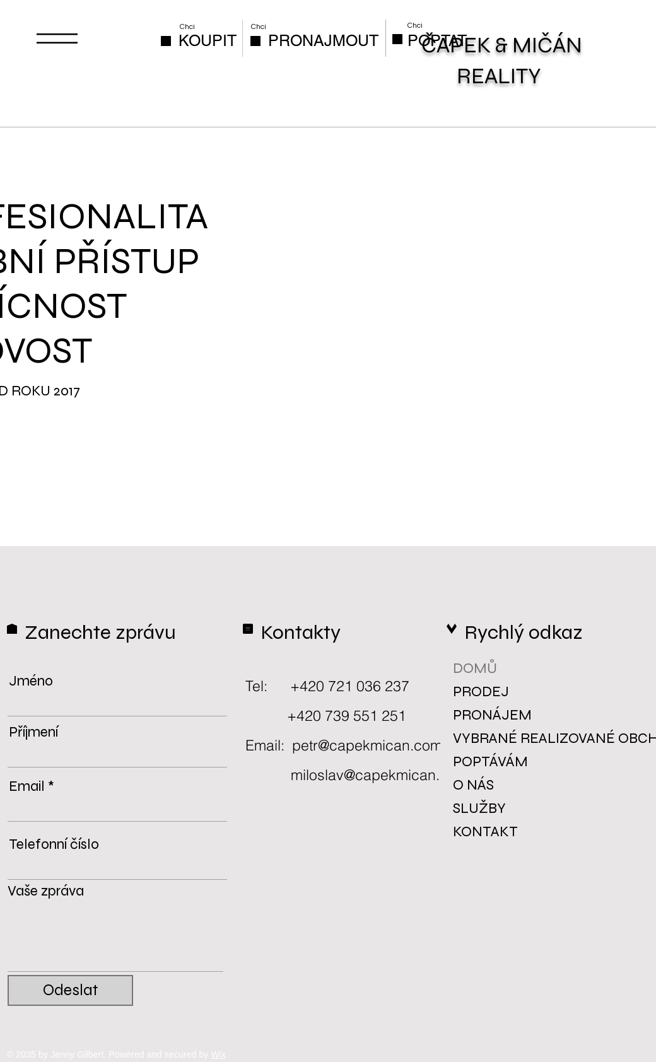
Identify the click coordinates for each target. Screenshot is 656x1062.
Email (27, 786)
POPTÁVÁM (490, 761)
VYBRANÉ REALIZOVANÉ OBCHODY (492, 738)
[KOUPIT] (208, 41)
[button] (57, 38)
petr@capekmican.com (367, 745)
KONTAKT (485, 831)
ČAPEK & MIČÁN (501, 45)
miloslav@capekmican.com (379, 775)
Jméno (31, 681)
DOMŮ (475, 668)
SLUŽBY (479, 808)
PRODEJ (481, 691)
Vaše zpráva (46, 891)
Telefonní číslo (54, 844)
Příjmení (33, 732)
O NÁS (473, 784)
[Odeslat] (70, 990)
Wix (218, 1054)
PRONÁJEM (492, 714)
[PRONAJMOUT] (323, 41)
